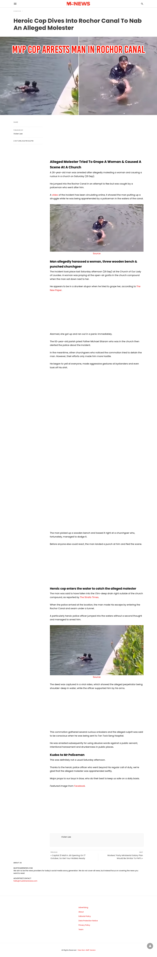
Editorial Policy (84, 916)
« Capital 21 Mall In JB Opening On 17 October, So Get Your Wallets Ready (68, 857)
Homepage (17, 11)
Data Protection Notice (88, 920)
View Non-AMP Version (87, 950)
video (55, 194)
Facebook (79, 785)
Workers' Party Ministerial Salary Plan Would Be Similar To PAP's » (125, 857)
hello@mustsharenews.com (25, 881)
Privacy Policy (84, 925)
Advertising (83, 907)
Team (80, 929)
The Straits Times (89, 597)
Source (96, 253)
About (81, 912)
